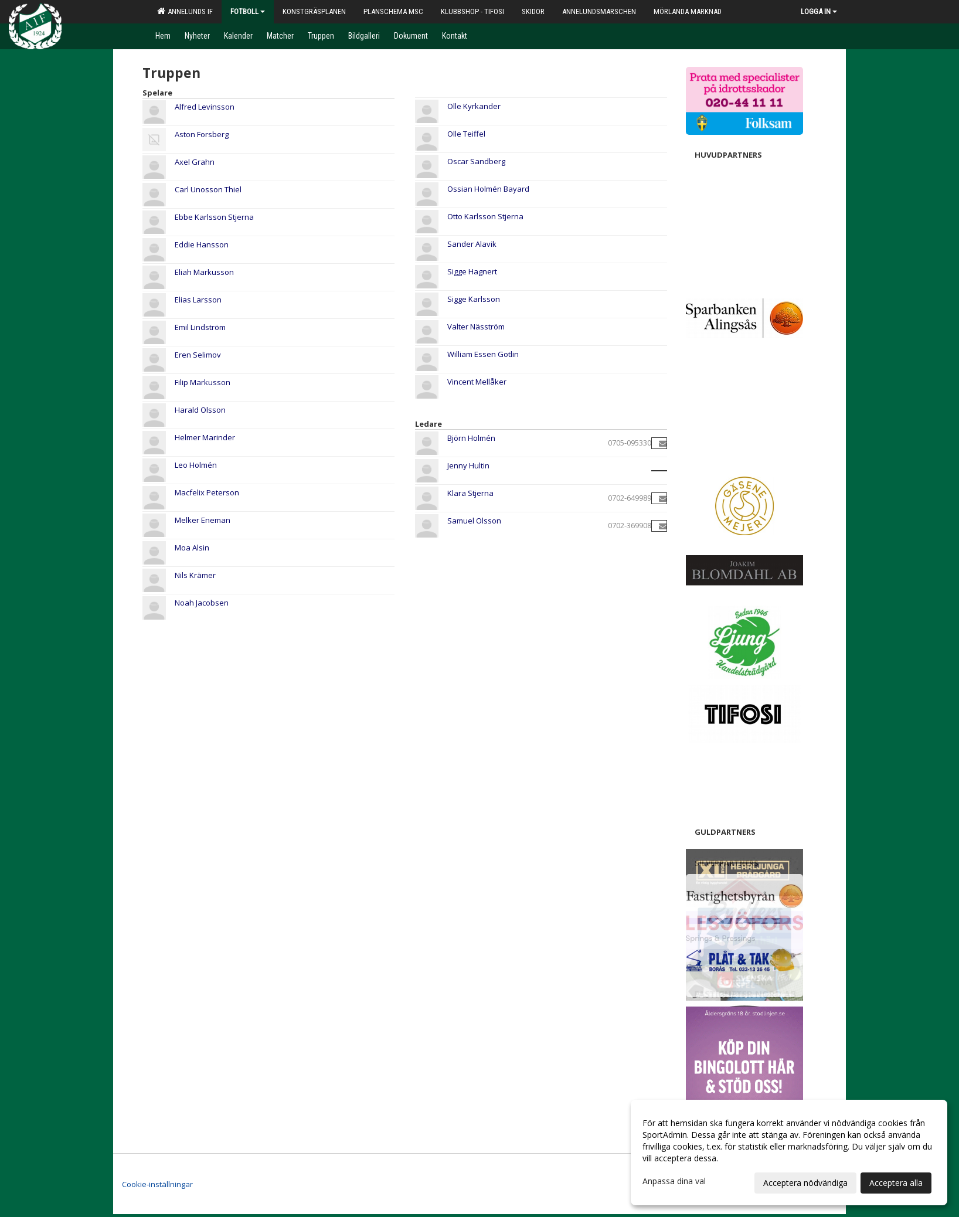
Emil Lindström (200, 327)
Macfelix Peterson (207, 492)
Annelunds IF (185, 11)
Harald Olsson (200, 409)
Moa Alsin (192, 547)
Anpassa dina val (674, 1181)
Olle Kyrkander (474, 106)
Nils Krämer (195, 575)
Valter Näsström (476, 326)
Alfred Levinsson (204, 106)
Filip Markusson (202, 382)
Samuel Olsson (474, 520)
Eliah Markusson (204, 272)
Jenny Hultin (468, 465)
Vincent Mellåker (476, 381)
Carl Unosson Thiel (208, 189)
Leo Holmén (196, 465)
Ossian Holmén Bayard (488, 188)
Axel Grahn (195, 162)
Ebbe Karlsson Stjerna (214, 217)
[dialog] (789, 1152)
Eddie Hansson (202, 244)
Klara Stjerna (470, 493)
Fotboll (247, 11)
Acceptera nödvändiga (805, 1182)
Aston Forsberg (202, 134)
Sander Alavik (471, 244)
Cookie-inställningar (157, 1184)
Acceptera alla (896, 1182)
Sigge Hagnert (472, 271)
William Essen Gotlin (483, 354)
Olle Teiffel (466, 133)
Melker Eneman (202, 520)
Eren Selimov (198, 354)
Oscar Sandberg (476, 161)
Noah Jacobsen (202, 602)
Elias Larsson (198, 299)
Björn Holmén (471, 438)
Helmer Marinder (205, 437)
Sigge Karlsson (473, 299)
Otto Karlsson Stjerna (485, 216)
